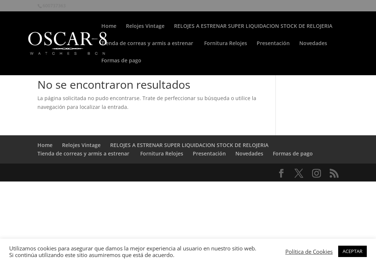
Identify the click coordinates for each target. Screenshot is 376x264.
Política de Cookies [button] (309, 251)
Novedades (313, 44)
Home (108, 26)
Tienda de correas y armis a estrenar (148, 44)
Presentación (273, 44)
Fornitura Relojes (225, 44)
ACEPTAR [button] (352, 251)
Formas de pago (121, 61)
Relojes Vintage (145, 26)
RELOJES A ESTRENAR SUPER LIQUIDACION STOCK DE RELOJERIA (253, 26)
